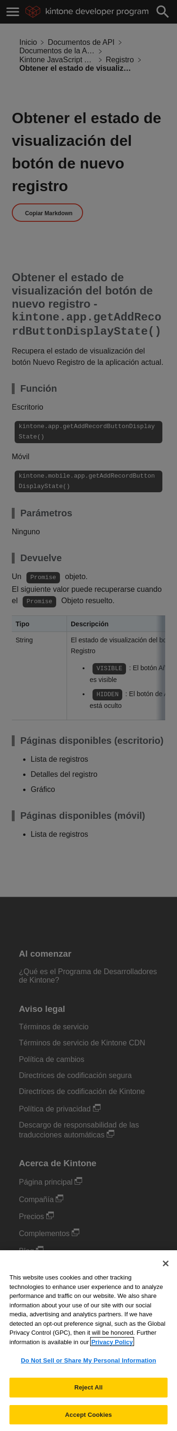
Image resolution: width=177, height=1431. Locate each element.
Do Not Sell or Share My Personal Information (88, 1367)
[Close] (165, 1270)
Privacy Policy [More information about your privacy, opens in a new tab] (112, 1348)
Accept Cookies (88, 1420)
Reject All (88, 1393)
